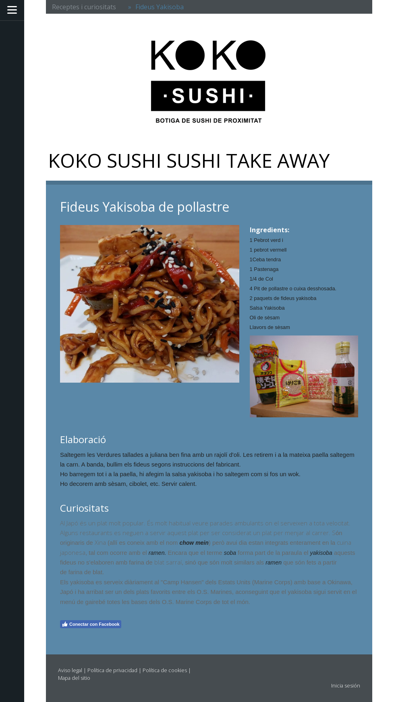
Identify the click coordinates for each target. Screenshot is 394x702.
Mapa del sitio (74, 677)
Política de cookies (165, 670)
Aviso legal (70, 670)
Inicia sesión (345, 685)
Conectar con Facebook (91, 624)
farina (75, 572)
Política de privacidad (112, 670)
